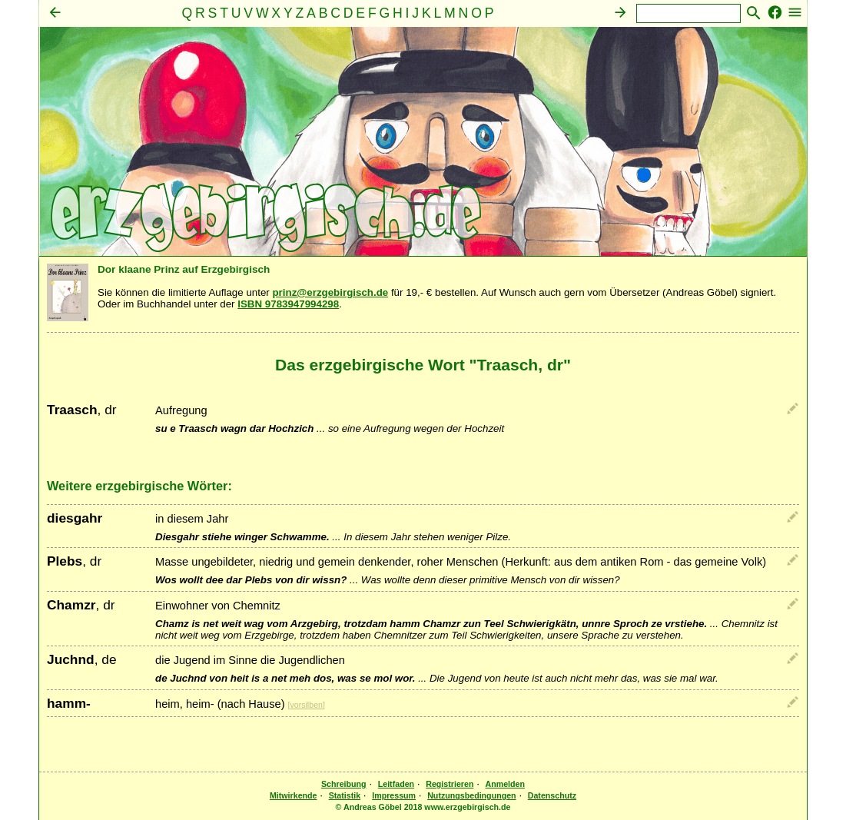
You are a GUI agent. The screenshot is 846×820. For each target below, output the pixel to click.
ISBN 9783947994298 (288, 304)
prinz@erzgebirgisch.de (330, 292)
